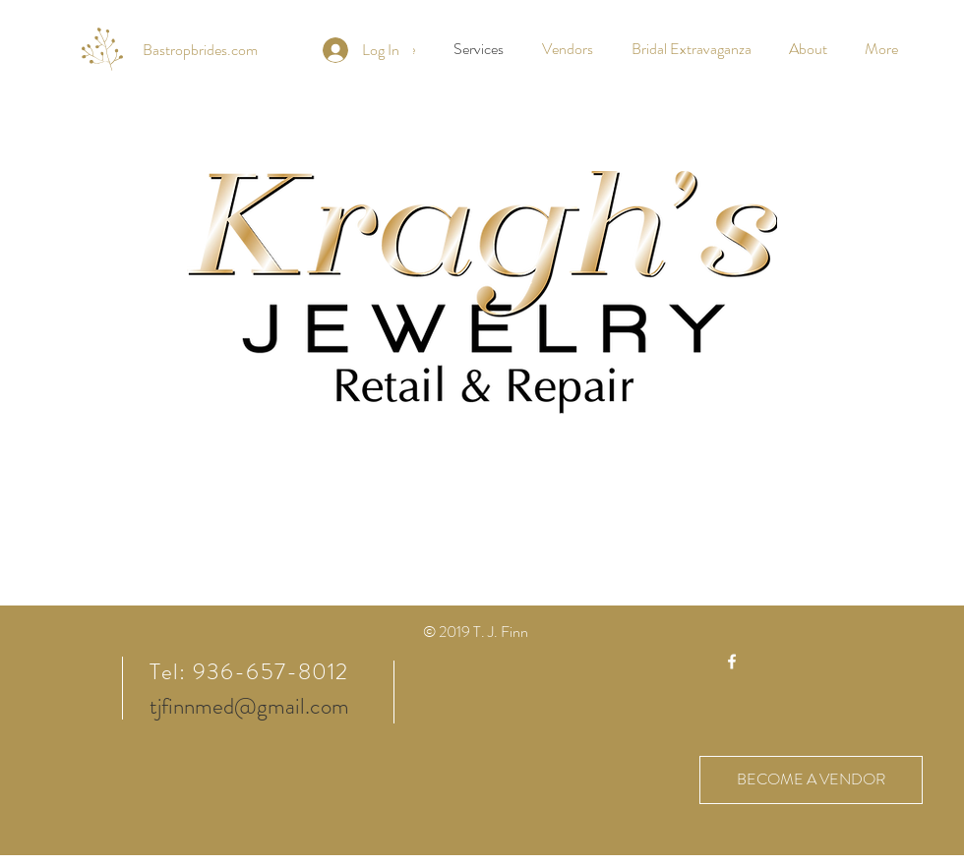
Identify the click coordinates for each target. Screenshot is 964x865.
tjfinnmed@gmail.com (249, 706)
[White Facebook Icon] (732, 661)
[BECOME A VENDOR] (811, 780)
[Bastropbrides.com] (200, 50)
